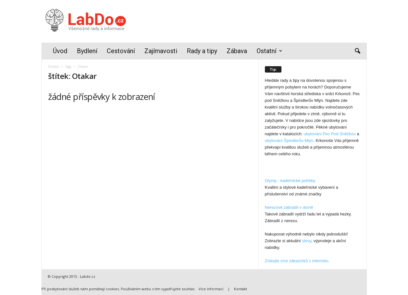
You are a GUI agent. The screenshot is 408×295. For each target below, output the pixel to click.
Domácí (53, 66)
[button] (357, 51)
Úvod (60, 51)
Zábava (237, 51)
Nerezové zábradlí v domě (289, 207)
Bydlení (87, 51)
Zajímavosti (160, 51)
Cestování (121, 51)
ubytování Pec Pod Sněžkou (330, 133)
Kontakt (240, 288)
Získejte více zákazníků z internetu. (297, 260)
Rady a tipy (202, 51)
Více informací (211, 288)
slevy (306, 240)
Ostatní (269, 51)
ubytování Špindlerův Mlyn (289, 140)
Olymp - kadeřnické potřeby (290, 180)
